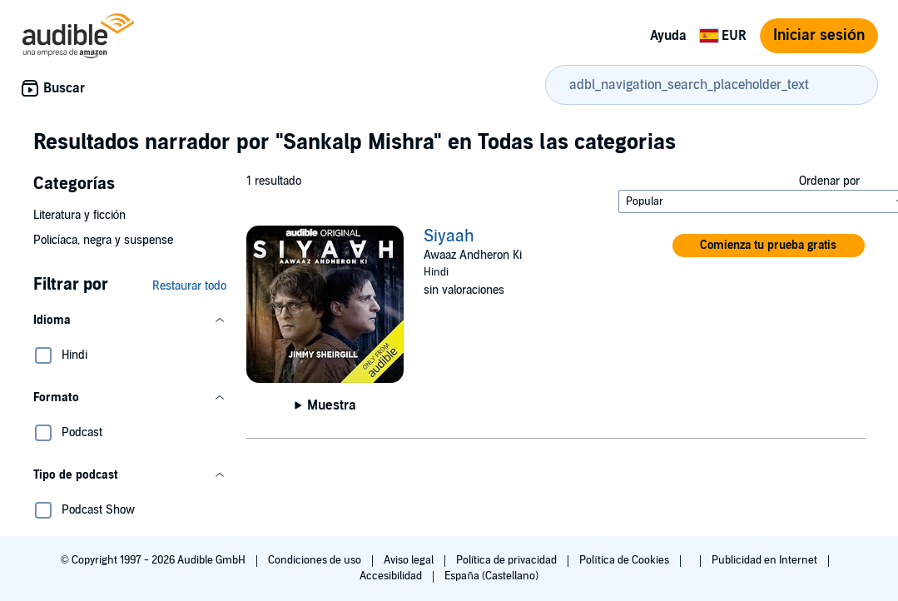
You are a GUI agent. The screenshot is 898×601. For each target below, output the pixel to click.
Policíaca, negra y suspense (103, 240)
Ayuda (668, 35)
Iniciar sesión (819, 35)
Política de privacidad (508, 560)
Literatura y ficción (80, 215)
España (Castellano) (491, 576)
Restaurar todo (189, 286)
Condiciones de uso (316, 560)
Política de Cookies (625, 560)
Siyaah (449, 236)
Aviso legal (410, 560)
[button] (129, 320)
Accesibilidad (392, 576)
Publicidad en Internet (766, 560)
